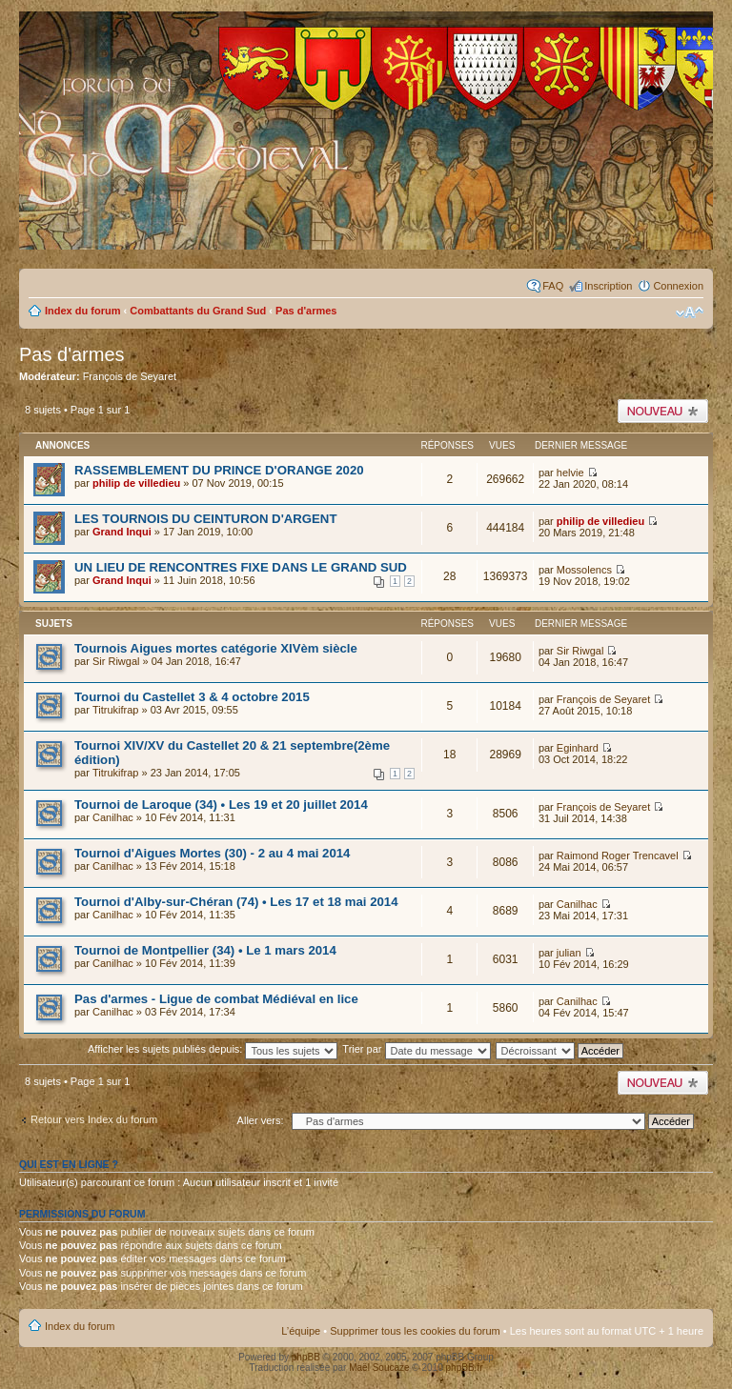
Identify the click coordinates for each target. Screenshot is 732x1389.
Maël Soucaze (379, 1367)
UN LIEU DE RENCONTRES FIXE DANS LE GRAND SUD (240, 567)
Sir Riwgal (116, 661)
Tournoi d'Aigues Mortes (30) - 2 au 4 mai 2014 (212, 853)
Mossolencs (584, 569)
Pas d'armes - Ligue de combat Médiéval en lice (216, 999)
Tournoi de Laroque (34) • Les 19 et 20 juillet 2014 (221, 804)
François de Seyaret (129, 376)
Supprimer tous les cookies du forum (415, 1331)
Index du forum (82, 310)
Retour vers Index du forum (93, 1119)
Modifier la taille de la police (689, 312)
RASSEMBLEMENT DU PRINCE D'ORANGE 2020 (219, 470)
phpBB (306, 1357)
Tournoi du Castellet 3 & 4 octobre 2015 (192, 697)
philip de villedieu (136, 483)
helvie (570, 472)
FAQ (552, 286)
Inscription (608, 286)
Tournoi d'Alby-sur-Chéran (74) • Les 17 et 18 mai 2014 (236, 902)
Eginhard (578, 748)
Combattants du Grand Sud (198, 310)
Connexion (678, 286)
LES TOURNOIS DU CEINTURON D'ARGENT (205, 519)
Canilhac (112, 817)
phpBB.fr (464, 1367)
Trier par (416, 1049)
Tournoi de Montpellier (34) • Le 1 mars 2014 (205, 950)
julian (569, 952)
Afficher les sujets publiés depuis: (213, 1049)
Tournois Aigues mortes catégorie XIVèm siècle (215, 648)
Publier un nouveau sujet (663, 411)
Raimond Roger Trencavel (618, 855)
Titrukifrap (115, 709)
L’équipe (300, 1331)
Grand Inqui (122, 531)
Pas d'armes (305, 310)
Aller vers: (260, 1120)
